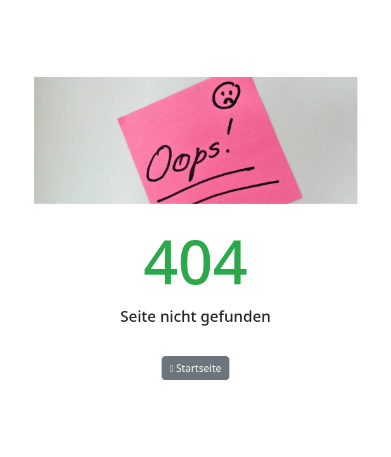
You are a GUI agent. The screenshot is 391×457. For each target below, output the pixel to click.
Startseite (196, 368)
